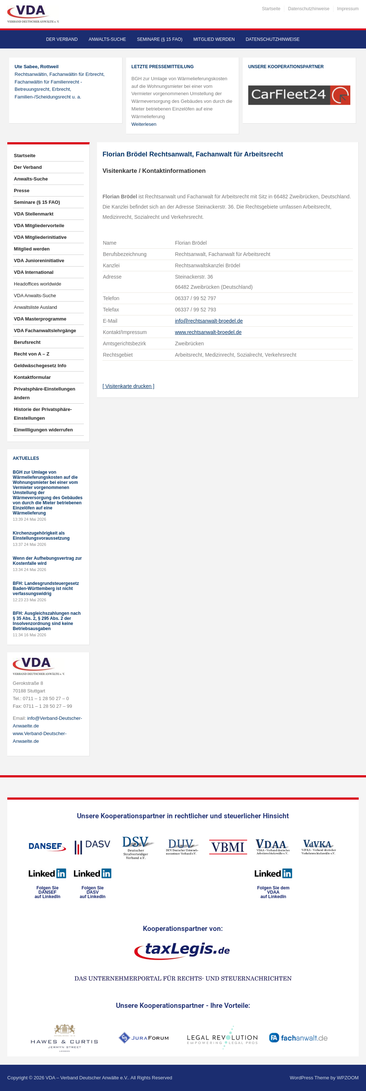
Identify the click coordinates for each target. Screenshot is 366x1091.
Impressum (348, 8)
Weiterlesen (144, 124)
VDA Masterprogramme (40, 319)
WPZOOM (348, 1077)
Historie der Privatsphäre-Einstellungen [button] (43, 414)
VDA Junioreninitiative (39, 260)
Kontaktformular (32, 377)
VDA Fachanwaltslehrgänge (45, 330)
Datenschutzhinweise (308, 8)
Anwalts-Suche (107, 39)
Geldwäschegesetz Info (40, 365)
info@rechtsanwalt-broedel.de (209, 321)
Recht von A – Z (31, 354)
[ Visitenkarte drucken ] (128, 386)
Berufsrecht (27, 342)
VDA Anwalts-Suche (35, 295)
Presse (22, 190)
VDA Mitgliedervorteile (39, 225)
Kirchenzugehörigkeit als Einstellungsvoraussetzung (41, 536)
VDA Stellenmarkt (34, 214)
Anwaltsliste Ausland (35, 307)
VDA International (34, 272)
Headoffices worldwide (37, 284)
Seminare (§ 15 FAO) (160, 39)
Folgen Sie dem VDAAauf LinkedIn (273, 892)
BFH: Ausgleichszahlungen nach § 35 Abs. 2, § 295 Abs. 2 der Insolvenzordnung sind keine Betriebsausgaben (47, 621)
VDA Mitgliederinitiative (40, 237)
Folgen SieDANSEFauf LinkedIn (48, 892)
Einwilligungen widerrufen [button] (43, 429)
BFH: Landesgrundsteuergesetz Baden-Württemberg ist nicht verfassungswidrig (46, 588)
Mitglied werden (214, 39)
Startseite (271, 8)
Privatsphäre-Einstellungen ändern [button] (44, 393)
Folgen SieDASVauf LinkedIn (93, 892)
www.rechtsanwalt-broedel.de (208, 332)
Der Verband (62, 39)
